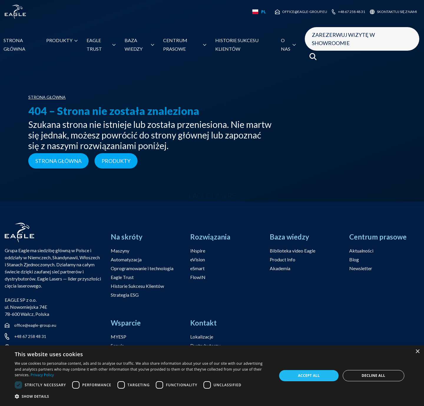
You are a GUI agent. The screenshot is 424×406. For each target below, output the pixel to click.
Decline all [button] (373, 375)
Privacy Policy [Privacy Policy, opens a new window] (42, 374)
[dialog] (212, 375)
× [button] (417, 351)
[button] (142, 397)
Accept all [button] (309, 375)
